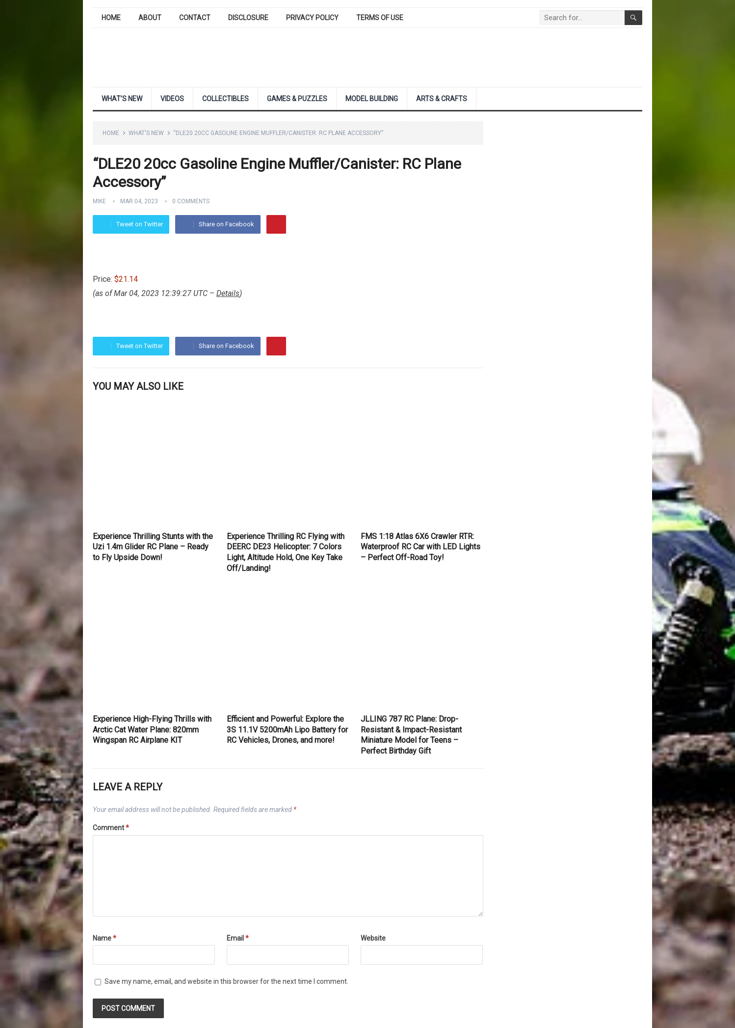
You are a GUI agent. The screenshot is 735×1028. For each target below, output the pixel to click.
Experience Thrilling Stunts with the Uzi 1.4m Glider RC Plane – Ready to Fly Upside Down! (153, 547)
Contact (194, 18)
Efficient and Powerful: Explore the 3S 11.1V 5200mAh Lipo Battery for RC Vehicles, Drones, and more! (287, 729)
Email (238, 938)
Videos (172, 99)
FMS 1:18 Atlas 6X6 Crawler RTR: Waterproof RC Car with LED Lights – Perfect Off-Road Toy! (420, 547)
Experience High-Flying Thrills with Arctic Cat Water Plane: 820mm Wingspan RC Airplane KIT (152, 729)
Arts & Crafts (441, 99)
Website (373, 938)
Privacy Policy (312, 18)
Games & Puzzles (297, 99)
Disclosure (248, 18)
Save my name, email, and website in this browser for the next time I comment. (226, 981)
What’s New (122, 99)
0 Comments (191, 201)
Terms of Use (379, 18)
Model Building (371, 99)
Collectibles (225, 99)
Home (111, 18)
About (149, 18)
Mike (99, 201)
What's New (146, 133)
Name (104, 938)
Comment (111, 828)
